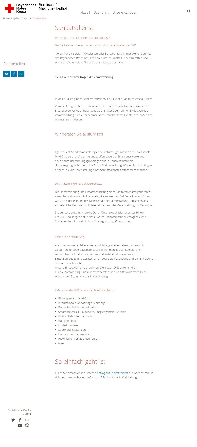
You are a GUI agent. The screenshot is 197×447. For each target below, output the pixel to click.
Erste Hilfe (26, 18)
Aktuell (85, 12)
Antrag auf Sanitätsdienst (112, 373)
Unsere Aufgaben (125, 12)
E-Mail (105, 377)
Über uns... (101, 12)
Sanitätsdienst (40, 18)
